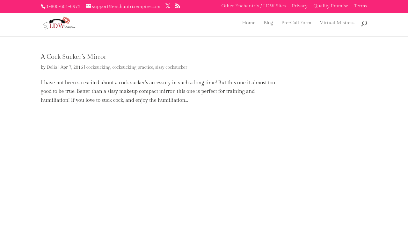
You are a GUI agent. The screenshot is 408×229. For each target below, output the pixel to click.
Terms (360, 6)
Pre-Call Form (296, 23)
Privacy (300, 6)
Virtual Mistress (337, 23)
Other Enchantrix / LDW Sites (254, 6)
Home (249, 23)
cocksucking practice (132, 67)
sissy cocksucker (171, 67)
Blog (268, 23)
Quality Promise (331, 6)
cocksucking (98, 67)
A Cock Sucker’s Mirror (73, 57)
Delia (52, 67)
